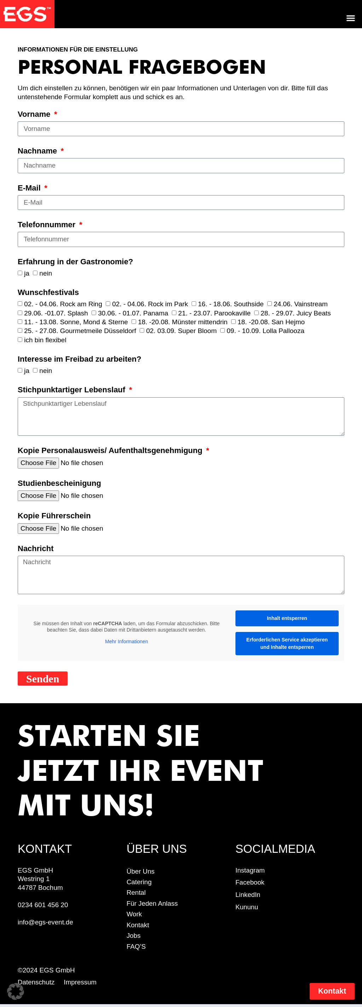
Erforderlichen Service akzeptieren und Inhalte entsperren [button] (287, 645)
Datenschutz (36, 984)
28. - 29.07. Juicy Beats (296, 313)
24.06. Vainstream (301, 304)
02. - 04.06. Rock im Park (150, 304)
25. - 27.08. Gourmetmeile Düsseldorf (80, 331)
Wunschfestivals (48, 293)
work (134, 916)
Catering (139, 884)
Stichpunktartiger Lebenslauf (73, 390)
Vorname (35, 114)
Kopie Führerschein (54, 517)
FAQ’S (136, 949)
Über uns (141, 873)
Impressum (82, 984)
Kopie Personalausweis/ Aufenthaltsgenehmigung (111, 451)
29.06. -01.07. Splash (56, 313)
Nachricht (35, 550)
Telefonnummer (48, 225)
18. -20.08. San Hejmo (271, 322)
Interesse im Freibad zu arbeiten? (79, 360)
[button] (351, 18)
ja (26, 273)
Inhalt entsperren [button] (287, 620)
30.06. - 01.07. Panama (133, 313)
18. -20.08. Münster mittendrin (182, 322)
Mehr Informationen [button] (126, 643)
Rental (136, 894)
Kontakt (138, 927)
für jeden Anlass (153, 905)
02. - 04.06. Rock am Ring (63, 304)
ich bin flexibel (45, 340)
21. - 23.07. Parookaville (214, 313)
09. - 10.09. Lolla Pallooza (265, 331)
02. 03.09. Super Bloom (181, 331)
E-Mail (30, 188)
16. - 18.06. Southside (231, 304)
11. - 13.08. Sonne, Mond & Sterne (76, 322)
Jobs (134, 938)
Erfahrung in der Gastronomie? (75, 262)
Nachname (38, 151)
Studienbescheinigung (59, 484)
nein (45, 273)
